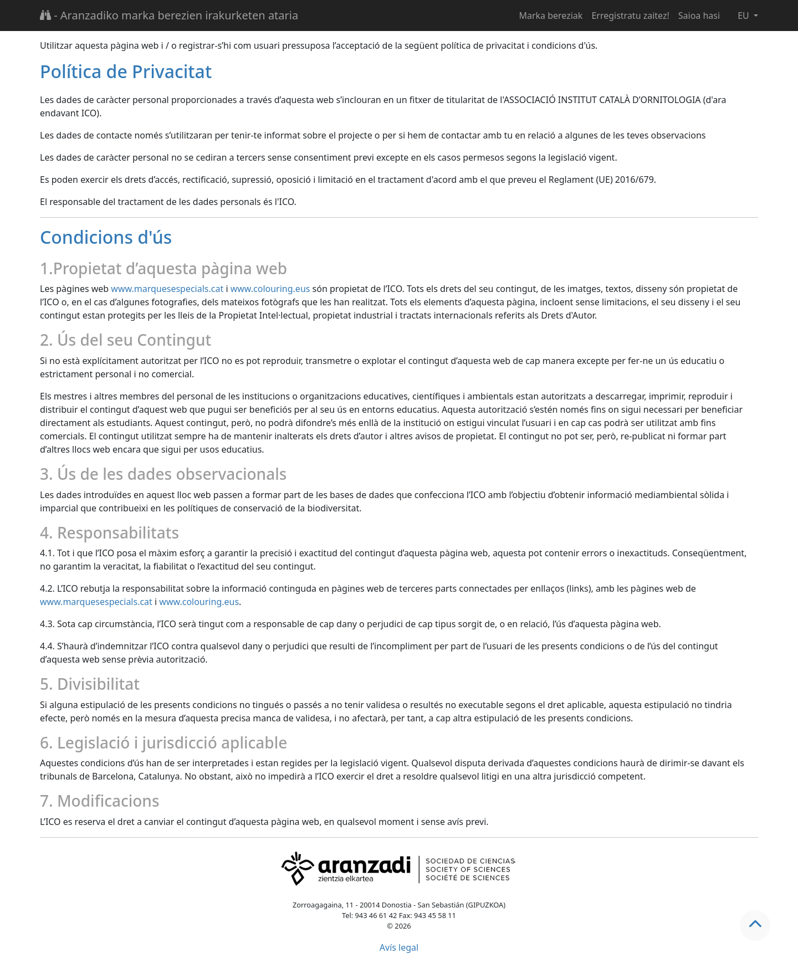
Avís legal (399, 947)
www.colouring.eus (270, 289)
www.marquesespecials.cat (167, 289)
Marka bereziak (550, 15)
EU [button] (744, 15)
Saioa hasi (699, 15)
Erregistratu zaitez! (630, 15)
